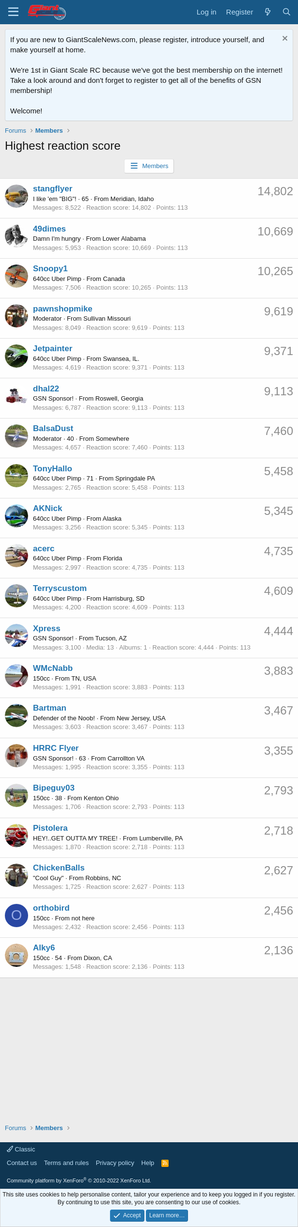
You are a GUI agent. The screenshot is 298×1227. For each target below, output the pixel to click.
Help (148, 1162)
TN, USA (83, 678)
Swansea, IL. (121, 358)
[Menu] (13, 12)
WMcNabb (53, 668)
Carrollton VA (126, 758)
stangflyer (52, 188)
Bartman (49, 708)
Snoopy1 (50, 268)
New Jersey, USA (141, 718)
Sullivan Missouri (107, 318)
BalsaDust (53, 428)
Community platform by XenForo (79, 1180)
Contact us (22, 1162)
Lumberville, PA (161, 838)
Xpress (47, 628)
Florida (113, 558)
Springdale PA (135, 478)
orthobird (51, 908)
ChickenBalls (59, 867)
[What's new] (267, 12)
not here (83, 918)
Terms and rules (66, 1162)
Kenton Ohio (101, 798)
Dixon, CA (98, 958)
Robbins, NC (103, 878)
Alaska (112, 518)
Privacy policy (115, 1162)
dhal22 (46, 388)
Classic (21, 1149)
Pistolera (50, 828)
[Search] (286, 12)
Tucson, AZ (110, 638)
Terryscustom (60, 588)
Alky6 (44, 947)
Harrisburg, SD (124, 598)
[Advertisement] (149, 1046)
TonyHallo (52, 468)
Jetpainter (52, 348)
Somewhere (112, 438)
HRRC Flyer (55, 748)
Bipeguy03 (54, 787)
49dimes (49, 228)
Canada (114, 278)
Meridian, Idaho (132, 198)
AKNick (47, 508)
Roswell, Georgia (119, 398)
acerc (43, 548)
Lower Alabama (124, 238)
